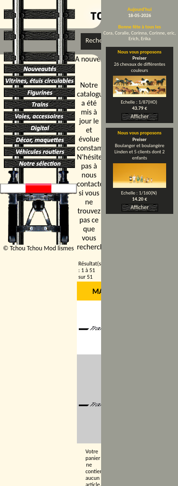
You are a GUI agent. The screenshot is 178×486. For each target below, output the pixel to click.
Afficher (140, 116)
